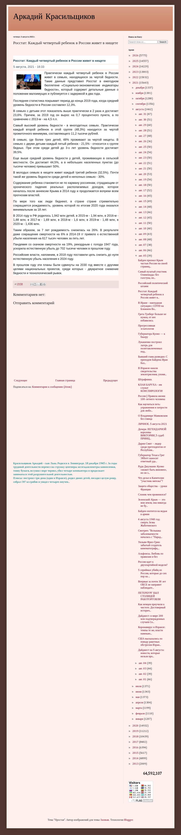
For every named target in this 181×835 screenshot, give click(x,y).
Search (162, 42)
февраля (140, 713)
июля (139, 686)
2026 (135, 55)
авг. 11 (143, 223)
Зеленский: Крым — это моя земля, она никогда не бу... (152, 503)
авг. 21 (143, 168)
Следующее (20, 380)
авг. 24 (143, 152)
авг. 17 (143, 190)
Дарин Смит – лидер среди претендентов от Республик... (152, 447)
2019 (135, 731)
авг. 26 (143, 141)
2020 (135, 726)
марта (139, 708)
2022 (135, 77)
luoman (105, 820)
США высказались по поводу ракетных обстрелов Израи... (150, 642)
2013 (135, 764)
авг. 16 (143, 196)
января (140, 719)
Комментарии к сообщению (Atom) (52, 387)
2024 (135, 66)
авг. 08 (143, 239)
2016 (135, 747)
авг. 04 (143, 663)
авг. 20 (143, 174)
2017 (135, 742)
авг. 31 (143, 114)
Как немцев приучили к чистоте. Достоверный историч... (151, 607)
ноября (140, 93)
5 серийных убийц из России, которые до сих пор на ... (152, 573)
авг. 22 (143, 163)
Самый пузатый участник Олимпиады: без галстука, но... (152, 275)
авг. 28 (143, 130)
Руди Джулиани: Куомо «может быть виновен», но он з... (152, 469)
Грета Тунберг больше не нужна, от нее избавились (152, 317)
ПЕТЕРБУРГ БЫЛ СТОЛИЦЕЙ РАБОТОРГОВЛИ (149, 596)
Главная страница (65, 380)
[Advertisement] (65, 425)
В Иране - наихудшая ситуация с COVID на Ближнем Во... (151, 306)
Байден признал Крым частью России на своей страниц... (152, 263)
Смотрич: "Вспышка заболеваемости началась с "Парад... (150, 534)
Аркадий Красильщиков (54, 15)
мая (138, 697)
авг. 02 (143, 674)
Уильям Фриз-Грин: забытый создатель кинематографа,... (150, 545)
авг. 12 (143, 218)
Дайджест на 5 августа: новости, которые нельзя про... (151, 653)
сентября (141, 104)
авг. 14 (143, 207)
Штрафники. (145, 379)
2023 (135, 72)
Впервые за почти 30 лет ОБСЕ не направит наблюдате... (152, 584)
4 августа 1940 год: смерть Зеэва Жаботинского (149, 522)
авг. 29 (143, 125)
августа (140, 109)
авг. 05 (143, 256)
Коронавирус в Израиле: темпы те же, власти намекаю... (151, 630)
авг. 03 (143, 668)
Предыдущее (110, 380)
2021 (135, 83)
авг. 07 (143, 245)
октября (140, 98)
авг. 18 (143, 185)
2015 (135, 753)
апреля (140, 702)
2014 (135, 758)
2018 (135, 736)
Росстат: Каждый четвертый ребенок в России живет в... (151, 294)
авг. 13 (143, 212)
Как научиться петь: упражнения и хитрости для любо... (152, 407)
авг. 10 (143, 228)
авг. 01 (143, 679)
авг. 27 (143, 136)
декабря (140, 88)
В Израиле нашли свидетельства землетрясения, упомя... (152, 371)
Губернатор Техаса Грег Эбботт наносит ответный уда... (151, 458)
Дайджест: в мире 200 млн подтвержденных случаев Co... (151, 619)
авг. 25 (143, 147)
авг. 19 (143, 179)
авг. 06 (143, 250)
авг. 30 (143, 120)
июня (139, 692)
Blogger (128, 820)
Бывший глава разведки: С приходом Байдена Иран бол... (153, 360)
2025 (135, 61)
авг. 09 (143, 234)
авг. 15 (143, 201)
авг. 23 (143, 158)
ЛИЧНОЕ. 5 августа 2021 (152, 424)
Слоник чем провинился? (152, 494)
